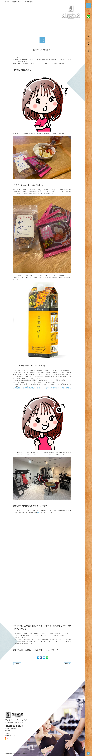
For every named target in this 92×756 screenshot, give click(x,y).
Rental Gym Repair (10, 735)
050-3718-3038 (16, 726)
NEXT (66, 664)
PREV (18, 664)
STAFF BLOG (18, 53)
